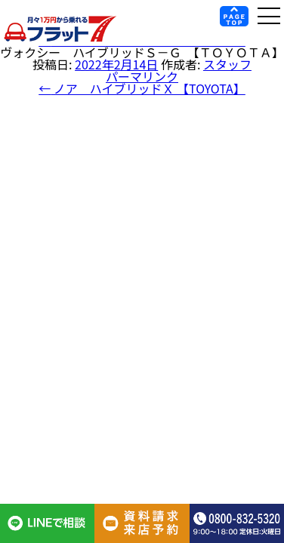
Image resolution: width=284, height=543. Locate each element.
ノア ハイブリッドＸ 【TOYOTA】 (142, 88)
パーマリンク (142, 76)
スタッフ (227, 64)
